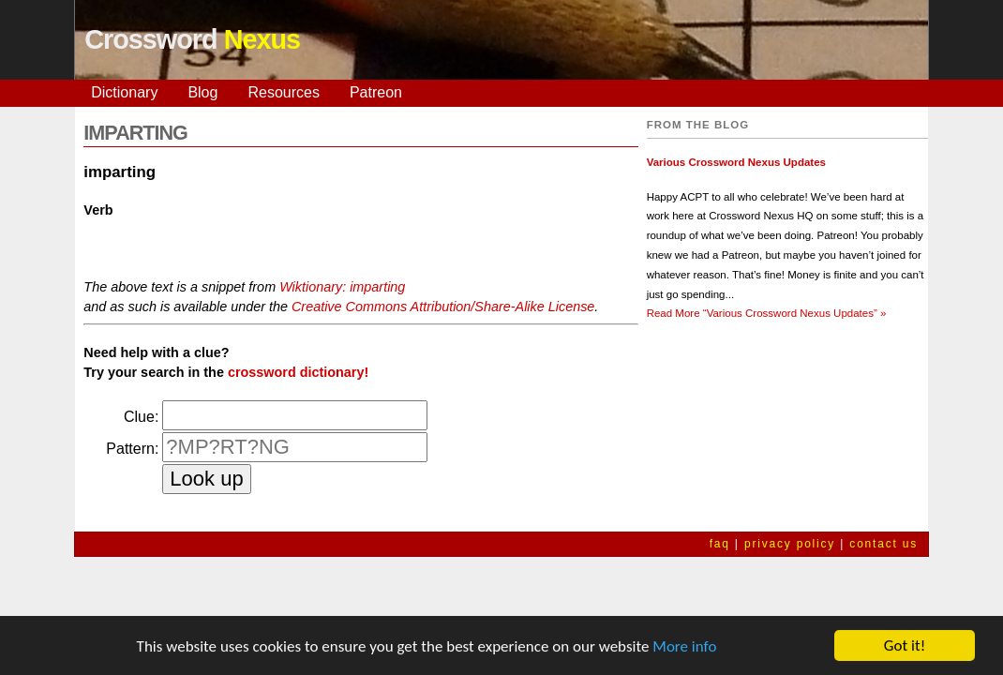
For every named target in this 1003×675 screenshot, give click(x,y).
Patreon (376, 92)
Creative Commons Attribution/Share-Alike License (443, 306)
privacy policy (789, 543)
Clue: (141, 417)
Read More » (767, 313)
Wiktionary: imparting (342, 286)
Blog (202, 92)
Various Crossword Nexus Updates (736, 162)
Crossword (192, 39)
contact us (883, 543)
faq (720, 543)
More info (684, 647)
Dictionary (124, 92)
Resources (283, 92)
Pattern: (132, 449)
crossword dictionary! (298, 372)
